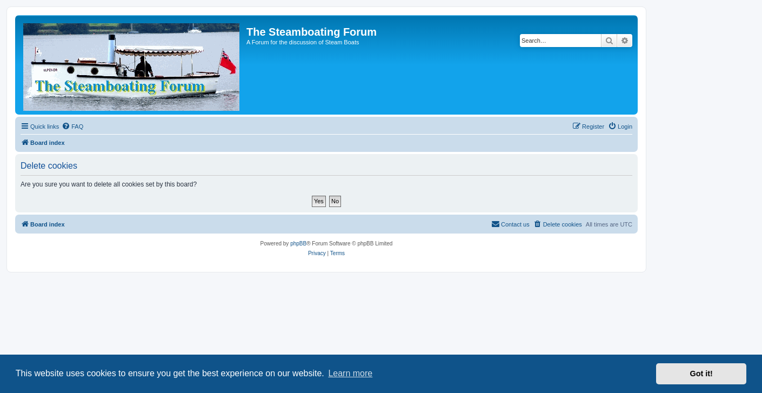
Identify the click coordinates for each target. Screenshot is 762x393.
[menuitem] (72, 126)
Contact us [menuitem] (510, 224)
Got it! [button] (701, 373)
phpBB (298, 244)
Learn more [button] (350, 373)
